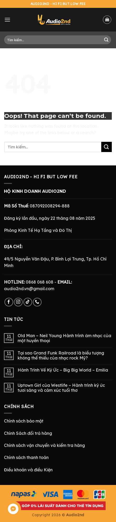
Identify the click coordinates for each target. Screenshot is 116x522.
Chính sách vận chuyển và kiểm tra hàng (44, 445)
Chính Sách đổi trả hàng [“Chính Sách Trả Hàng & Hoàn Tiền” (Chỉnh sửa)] (28, 433)
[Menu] (7, 19)
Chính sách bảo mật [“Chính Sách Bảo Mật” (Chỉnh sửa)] (23, 421)
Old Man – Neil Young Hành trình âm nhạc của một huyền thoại (64, 338)
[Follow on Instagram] (18, 302)
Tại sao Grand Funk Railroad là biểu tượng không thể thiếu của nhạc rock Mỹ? (61, 356)
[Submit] (106, 39)
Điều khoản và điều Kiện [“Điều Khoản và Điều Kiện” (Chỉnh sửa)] (28, 469)
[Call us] (37, 302)
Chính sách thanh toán (26, 457)
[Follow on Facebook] (8, 302)
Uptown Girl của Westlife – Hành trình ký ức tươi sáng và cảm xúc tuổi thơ (61, 388)
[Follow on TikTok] (27, 302)
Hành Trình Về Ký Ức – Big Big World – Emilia (63, 370)
